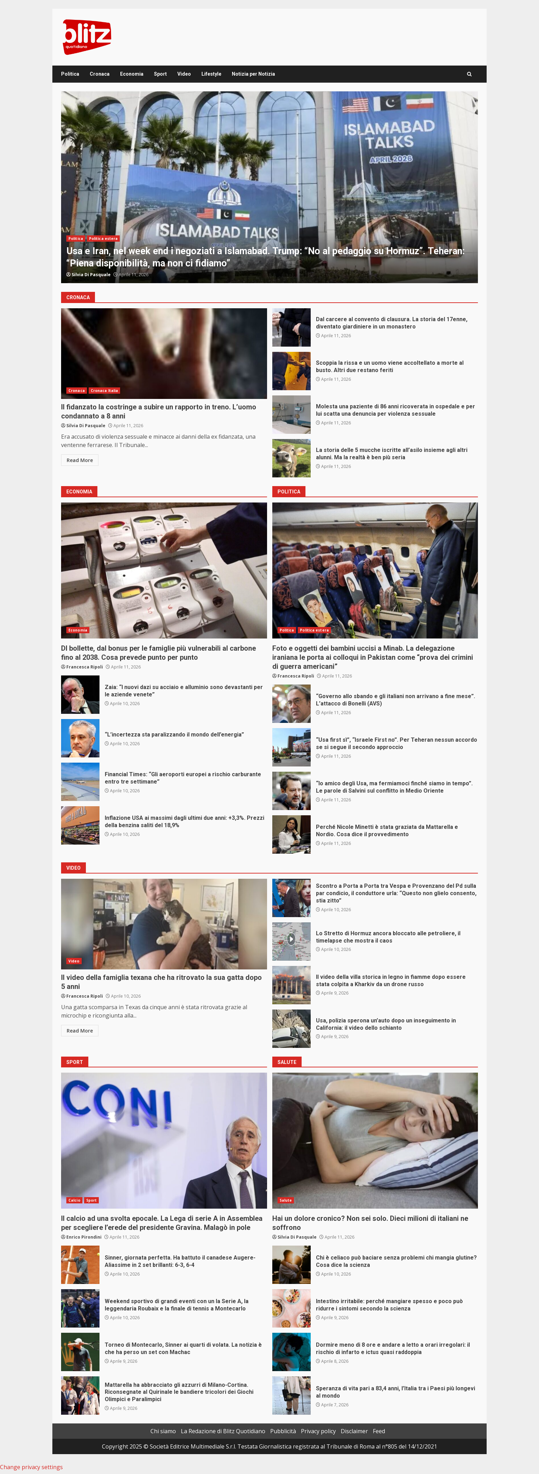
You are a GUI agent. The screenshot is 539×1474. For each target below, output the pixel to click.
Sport (160, 74)
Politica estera (103, 238)
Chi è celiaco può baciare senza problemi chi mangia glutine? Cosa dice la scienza (291, 1265)
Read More (80, 460)
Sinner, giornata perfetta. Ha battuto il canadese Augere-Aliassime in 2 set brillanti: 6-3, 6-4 (80, 1265)
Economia (131, 74)
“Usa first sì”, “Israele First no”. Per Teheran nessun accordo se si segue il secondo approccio (291, 747)
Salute (286, 1200)
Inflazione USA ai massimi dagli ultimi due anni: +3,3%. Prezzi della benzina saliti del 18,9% (80, 825)
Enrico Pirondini (84, 1237)
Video (184, 74)
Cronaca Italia (104, 390)
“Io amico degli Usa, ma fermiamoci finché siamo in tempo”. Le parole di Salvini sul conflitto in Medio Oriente (291, 791)
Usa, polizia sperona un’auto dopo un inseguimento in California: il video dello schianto (291, 1029)
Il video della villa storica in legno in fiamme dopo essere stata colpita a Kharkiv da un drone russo (291, 985)
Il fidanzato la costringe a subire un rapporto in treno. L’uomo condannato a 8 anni (164, 353)
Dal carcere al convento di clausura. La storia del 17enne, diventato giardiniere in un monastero (291, 327)
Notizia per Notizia (253, 74)
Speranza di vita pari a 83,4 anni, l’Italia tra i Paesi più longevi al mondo (291, 1395)
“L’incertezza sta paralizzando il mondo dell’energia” (80, 738)
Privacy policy (318, 1431)
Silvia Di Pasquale (91, 275)
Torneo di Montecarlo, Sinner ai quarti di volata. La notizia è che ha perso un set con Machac (80, 1352)
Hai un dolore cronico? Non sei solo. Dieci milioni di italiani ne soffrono (375, 1141)
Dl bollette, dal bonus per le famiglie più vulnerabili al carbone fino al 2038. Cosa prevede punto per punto (164, 570)
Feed (379, 1431)
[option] (269, 187)
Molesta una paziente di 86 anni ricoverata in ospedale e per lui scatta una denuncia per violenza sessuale (291, 414)
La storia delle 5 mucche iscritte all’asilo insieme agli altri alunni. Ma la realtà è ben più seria (291, 458)
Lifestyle (211, 74)
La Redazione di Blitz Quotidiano (223, 1431)
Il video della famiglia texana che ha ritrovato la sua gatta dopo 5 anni (164, 924)
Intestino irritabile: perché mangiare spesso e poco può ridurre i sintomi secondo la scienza (291, 1308)
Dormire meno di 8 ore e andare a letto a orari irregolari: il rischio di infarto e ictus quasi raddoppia (291, 1352)
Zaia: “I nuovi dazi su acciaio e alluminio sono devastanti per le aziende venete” (80, 694)
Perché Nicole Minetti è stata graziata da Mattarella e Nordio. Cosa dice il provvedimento (291, 834)
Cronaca (100, 74)
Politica (70, 74)
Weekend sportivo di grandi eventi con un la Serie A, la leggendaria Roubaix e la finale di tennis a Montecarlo (80, 1308)
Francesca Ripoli (84, 667)
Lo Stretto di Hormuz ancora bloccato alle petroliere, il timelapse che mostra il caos (291, 941)
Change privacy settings (31, 1467)
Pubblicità (283, 1431)
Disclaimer (354, 1431)
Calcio (74, 1200)
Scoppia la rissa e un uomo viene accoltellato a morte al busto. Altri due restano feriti (291, 371)
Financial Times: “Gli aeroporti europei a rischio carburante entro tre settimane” (80, 782)
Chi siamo (163, 1431)
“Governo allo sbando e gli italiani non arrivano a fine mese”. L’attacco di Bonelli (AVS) (291, 704)
